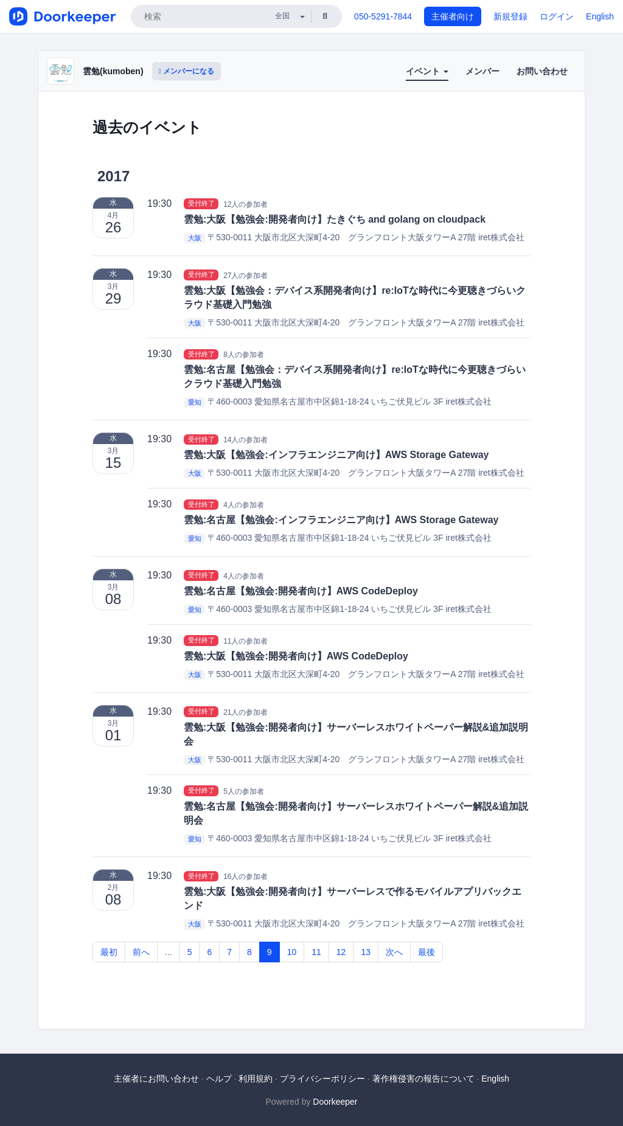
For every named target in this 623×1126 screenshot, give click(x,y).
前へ (141, 952)
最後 (426, 952)
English (600, 16)
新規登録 (510, 16)
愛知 (194, 402)
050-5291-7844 (383, 16)
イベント (427, 71)
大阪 (194, 238)
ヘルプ (219, 1078)
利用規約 (255, 1078)
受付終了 (201, 203)
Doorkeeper (335, 1102)
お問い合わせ (542, 71)
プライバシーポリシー (322, 1078)
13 (366, 952)
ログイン (557, 16)
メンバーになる (187, 71)
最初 (108, 952)
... (168, 952)
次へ (394, 952)
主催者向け (452, 16)
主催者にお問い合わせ (156, 1078)
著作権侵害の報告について (423, 1078)
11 (316, 952)
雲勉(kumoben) (113, 71)
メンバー (482, 71)
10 (292, 952)
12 (341, 952)
